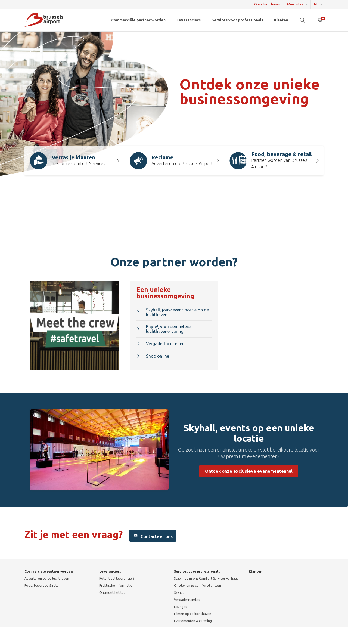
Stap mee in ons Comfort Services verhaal (206, 578)
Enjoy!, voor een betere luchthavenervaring (163, 329)
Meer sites (295, 4)
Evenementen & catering (193, 621)
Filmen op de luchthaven (192, 614)
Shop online (152, 356)
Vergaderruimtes (187, 599)
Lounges (180, 607)
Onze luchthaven (267, 4)
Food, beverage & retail (42, 585)
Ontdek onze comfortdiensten (197, 585)
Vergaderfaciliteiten (160, 343)
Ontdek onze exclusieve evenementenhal (249, 471)
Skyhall (179, 592)
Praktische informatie (115, 585)
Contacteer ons (153, 536)
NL (316, 4)
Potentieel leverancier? (116, 578)
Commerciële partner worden (138, 20)
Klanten (281, 20)
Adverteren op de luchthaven (46, 578)
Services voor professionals (237, 20)
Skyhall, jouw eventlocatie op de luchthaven (172, 312)
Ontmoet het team (114, 592)
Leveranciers (188, 20)
